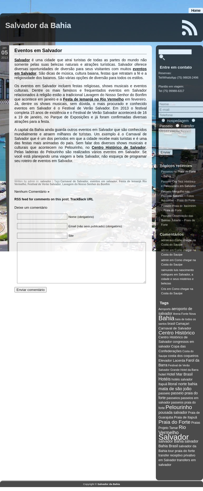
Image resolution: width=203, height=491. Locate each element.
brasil (171, 327)
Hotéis (164, 382)
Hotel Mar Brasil (180, 378)
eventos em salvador (103, 181)
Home (195, 10)
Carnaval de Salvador (74, 181)
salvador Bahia (171, 445)
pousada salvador (172, 416)
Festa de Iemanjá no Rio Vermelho (93, 99)
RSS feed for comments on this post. (41, 199)
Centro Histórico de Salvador (119, 147)
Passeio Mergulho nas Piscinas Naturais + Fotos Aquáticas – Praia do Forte (178, 200)
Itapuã (162, 388)
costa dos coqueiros (183, 360)
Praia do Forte (174, 426)
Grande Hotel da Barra (184, 373)
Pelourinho (179, 411)
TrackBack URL (81, 199)
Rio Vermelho (172, 433)
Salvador (22, 60)
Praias (195, 426)
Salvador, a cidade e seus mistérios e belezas (177, 283)
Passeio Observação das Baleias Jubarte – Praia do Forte (178, 224)
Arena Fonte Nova (184, 317)
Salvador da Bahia (38, 25)
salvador (45, 181)
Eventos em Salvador (38, 50)
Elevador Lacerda (171, 364)
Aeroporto (164, 313)
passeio (164, 397)
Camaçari (182, 327)
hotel (162, 378)
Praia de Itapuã (185, 421)
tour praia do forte (181, 455)
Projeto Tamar (168, 432)
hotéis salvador (182, 383)
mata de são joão (174, 392)
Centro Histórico (176, 336)
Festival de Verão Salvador (44, 184)
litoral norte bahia (182, 388)
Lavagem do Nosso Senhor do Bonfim (86, 184)
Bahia (166, 322)
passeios (173, 402)
